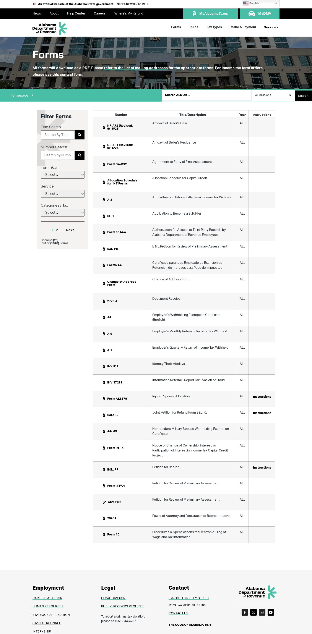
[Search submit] (303, 94)
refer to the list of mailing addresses (136, 68)
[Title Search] (58, 133)
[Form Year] (62, 174)
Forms (176, 27)
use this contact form (63, 74)
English (251, 3)
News (36, 13)
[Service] (62, 192)
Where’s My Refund (128, 13)
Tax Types (214, 27)
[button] (133, 4)
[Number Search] (58, 153)
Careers (100, 13)
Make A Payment (243, 27)
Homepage (19, 95)
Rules (194, 27)
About (54, 13)
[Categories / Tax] (62, 211)
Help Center (76, 13)
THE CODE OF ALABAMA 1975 (190, 623)
